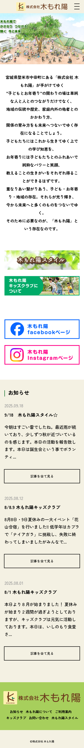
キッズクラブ (16, 717)
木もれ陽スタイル (64, 717)
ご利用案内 (63, 711)
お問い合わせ (39, 717)
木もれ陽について (39, 711)
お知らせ (16, 711)
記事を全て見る (42, 476)
